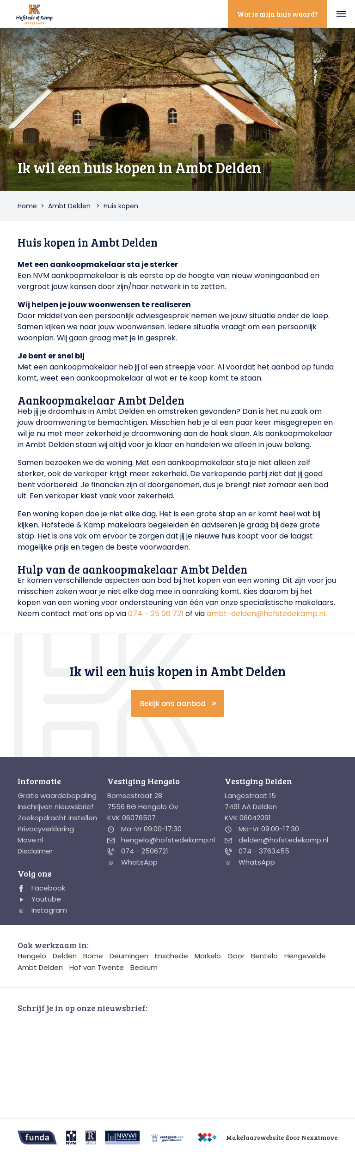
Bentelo (264, 956)
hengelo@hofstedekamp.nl (161, 840)
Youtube (39, 899)
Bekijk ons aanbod (173, 703)
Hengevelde (305, 956)
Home (27, 206)
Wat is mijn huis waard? (277, 13)
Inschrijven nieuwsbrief (56, 806)
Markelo (208, 956)
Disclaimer (35, 851)
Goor (236, 956)
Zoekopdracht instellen (57, 818)
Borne (93, 956)
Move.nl (30, 840)
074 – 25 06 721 (156, 613)
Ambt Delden (69, 206)
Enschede (171, 956)
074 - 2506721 (137, 851)
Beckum (144, 967)
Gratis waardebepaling (57, 795)
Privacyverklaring (46, 829)
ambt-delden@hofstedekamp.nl (266, 613)
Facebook (41, 888)
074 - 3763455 (257, 851)
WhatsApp (132, 862)
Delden (65, 956)
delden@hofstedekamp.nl (276, 840)
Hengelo (32, 956)
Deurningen (129, 956)
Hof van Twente (96, 967)
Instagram (42, 910)
